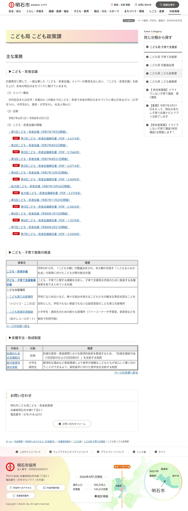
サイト (162, 452)
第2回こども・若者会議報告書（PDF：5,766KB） (51, 152)
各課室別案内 (64, 441)
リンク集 (141, 452)
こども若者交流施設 (21, 311)
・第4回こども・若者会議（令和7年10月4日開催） (39, 172)
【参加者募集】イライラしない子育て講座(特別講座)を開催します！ (164, 129)
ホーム (9, 441)
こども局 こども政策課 (163, 73)
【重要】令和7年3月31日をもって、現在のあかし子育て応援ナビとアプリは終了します (164, 111)
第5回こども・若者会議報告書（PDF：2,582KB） (51, 206)
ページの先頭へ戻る (18, 326)
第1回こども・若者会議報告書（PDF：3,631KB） (51, 138)
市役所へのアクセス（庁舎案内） (40, 441)
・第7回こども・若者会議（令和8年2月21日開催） (39, 227)
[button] (120, 4)
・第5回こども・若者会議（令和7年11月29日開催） (40, 200)
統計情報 (103, 496)
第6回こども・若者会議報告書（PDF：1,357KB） (51, 220)
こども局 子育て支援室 (163, 47)
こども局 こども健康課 (163, 81)
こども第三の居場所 (21, 296)
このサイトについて (30, 452)
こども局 (77, 441)
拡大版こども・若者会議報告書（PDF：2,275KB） (51, 193)
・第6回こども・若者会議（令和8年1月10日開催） (39, 213)
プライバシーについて (112, 452)
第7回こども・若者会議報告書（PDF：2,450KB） (51, 234)
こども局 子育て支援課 (163, 57)
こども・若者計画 (17, 271)
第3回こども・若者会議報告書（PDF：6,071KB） (51, 166)
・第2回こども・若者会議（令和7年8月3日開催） (38, 145)
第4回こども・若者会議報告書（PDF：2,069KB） (51, 179)
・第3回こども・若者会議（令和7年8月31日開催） (39, 159)
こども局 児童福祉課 (162, 65)
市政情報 (18, 441)
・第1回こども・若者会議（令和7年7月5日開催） (38, 131)
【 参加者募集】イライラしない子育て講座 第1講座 (164, 93)
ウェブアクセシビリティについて (70, 452)
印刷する (130, 21)
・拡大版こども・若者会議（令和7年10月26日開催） (40, 186)
